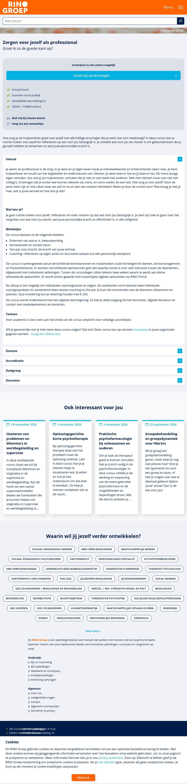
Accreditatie (94, 360)
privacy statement (111, 758)
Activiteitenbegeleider (159, 559)
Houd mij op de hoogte (91, 75)
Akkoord (83, 778)
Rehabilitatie (42, 598)
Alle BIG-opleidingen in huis (26, 729)
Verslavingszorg (69, 618)
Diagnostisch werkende (122, 569)
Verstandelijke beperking (107, 618)
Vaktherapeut (79, 559)
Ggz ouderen (19, 608)
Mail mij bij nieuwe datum (28, 118)
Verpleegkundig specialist (116, 559)
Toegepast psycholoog (164, 569)
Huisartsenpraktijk (84, 608)
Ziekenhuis (141, 618)
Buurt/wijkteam (71, 598)
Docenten (94, 380)
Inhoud (94, 159)
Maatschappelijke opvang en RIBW (130, 608)
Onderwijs (170, 608)
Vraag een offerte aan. (46, 334)
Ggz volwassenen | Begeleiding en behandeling (48, 588)
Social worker (165, 578)
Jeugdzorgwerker (133, 578)
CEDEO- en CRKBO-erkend (12, 733)
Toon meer (92, 631)
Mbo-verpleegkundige (96, 549)
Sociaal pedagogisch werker (52, 549)
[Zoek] (180, 21)
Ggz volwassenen (49, 608)
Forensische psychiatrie (108, 598)
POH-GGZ (65, 578)
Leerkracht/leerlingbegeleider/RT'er (71, 569)
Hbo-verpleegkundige (21, 569)
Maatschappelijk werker (138, 549)
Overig (43, 618)
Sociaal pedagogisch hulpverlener (36, 559)
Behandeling (15, 598)
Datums (94, 351)
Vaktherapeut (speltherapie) (31, 578)
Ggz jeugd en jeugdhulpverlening (157, 598)
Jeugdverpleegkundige (96, 578)
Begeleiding (163, 588)
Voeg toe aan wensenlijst (28, 123)
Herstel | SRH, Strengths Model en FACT (118, 588)
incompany (140, 330)
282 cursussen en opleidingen (12, 729)
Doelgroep (94, 370)
